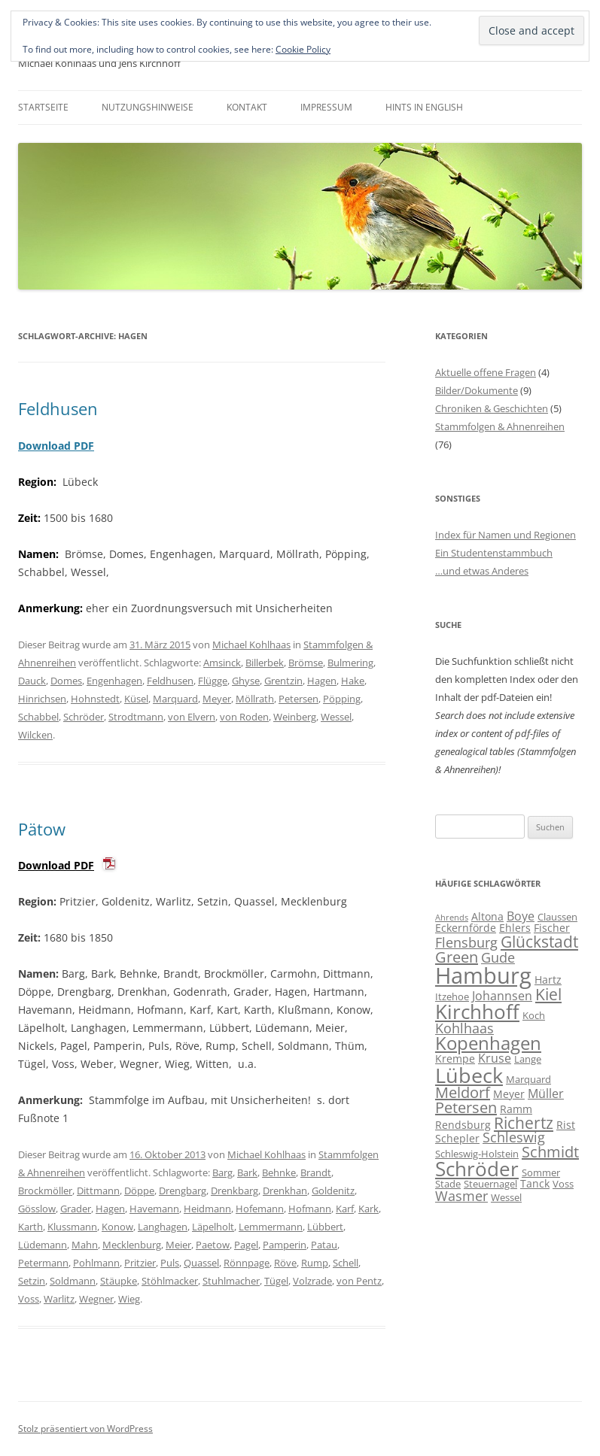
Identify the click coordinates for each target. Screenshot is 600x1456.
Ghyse (246, 680)
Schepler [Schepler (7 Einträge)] (457, 1138)
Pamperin (284, 1244)
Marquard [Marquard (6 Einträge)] (528, 1079)
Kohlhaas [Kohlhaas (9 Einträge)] (464, 1028)
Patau (324, 1244)
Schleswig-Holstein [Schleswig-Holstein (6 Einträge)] (477, 1153)
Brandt (315, 1172)
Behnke (279, 1172)
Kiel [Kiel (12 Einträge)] (548, 994)
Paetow (213, 1244)
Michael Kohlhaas (251, 644)
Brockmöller (45, 1190)
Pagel (246, 1244)
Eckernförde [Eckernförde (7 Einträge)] (465, 928)
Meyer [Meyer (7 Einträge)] (509, 1094)
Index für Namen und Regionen (505, 534)
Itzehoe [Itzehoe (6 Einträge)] (452, 996)
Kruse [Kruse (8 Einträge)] (494, 1058)
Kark (368, 1208)
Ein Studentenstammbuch (494, 553)
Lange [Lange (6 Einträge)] (527, 1059)
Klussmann (72, 1226)
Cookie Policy (303, 49)
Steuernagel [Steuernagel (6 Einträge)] (490, 1184)
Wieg (129, 1299)
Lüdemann (42, 1244)
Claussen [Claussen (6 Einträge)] (557, 917)
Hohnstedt (95, 698)
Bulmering (350, 662)
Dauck (32, 680)
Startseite (43, 107)
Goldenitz (333, 1190)
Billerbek (264, 662)
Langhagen (162, 1226)
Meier (178, 1244)
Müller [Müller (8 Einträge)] (546, 1093)
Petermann (43, 1262)
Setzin (31, 1281)
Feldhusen (58, 408)
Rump (314, 1262)
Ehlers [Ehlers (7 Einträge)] (515, 928)
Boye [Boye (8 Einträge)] (521, 916)
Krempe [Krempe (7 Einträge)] (455, 1058)
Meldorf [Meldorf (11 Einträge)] (462, 1092)
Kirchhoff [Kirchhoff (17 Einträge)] (477, 1012)
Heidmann (207, 1208)
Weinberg (294, 716)
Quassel (201, 1262)
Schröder (83, 716)
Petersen (298, 698)
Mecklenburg (131, 1244)
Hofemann (260, 1208)
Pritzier (140, 1262)
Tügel (276, 1281)
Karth (30, 1226)
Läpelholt (213, 1226)
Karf (345, 1208)
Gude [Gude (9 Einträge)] (498, 957)
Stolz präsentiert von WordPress (85, 1428)
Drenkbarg (234, 1190)
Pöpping (342, 698)
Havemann (154, 1208)
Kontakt (247, 107)
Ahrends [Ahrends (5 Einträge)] (451, 917)
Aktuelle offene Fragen (485, 372)
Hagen (322, 680)
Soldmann (73, 1281)
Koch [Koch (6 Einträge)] (533, 1015)
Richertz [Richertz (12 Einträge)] (523, 1122)
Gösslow (37, 1208)
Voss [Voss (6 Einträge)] (563, 1184)
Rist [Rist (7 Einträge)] (565, 1125)
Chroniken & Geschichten (491, 408)
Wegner (96, 1299)
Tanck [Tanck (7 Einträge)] (535, 1183)
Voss (28, 1299)
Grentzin (283, 680)
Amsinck (222, 662)
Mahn (85, 1244)
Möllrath (255, 698)
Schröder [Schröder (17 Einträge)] (477, 1169)
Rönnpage (247, 1262)
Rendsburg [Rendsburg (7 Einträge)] (463, 1125)
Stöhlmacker (170, 1281)
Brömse (305, 662)
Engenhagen (114, 680)
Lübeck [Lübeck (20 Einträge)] (469, 1075)
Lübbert (325, 1226)
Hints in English (424, 107)
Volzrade (312, 1281)
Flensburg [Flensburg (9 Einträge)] (466, 942)
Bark (247, 1172)
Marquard (175, 698)
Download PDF (56, 445)
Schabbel (38, 716)
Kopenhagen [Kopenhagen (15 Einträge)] (488, 1043)
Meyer (217, 698)
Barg (222, 1172)
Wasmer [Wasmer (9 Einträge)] (461, 1196)
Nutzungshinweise (147, 107)
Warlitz (59, 1299)
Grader (75, 1208)
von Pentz (359, 1281)
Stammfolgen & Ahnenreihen (500, 426)
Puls (169, 1262)
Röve (285, 1262)
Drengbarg (182, 1190)
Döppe (139, 1190)
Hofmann (309, 1208)
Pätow (41, 828)
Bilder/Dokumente (476, 390)
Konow (117, 1226)
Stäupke (118, 1281)
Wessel (336, 716)
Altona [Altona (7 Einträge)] (487, 916)
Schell (345, 1262)
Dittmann (98, 1190)
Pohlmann (96, 1262)
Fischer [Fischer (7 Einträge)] (552, 928)
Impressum (326, 107)
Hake (352, 680)
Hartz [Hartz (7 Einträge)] (548, 979)
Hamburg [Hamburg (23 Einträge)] (483, 975)
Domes (66, 680)
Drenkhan (285, 1190)
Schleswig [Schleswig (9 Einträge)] (514, 1137)
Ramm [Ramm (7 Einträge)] (516, 1109)
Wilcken (35, 735)
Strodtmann (135, 716)
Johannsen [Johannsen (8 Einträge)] (502, 995)
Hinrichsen (42, 698)
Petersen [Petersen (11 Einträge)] (466, 1107)
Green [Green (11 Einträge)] (456, 957)
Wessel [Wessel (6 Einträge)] (506, 1197)
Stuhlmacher (231, 1281)
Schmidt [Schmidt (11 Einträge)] (550, 1152)
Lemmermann (271, 1226)
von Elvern (191, 716)
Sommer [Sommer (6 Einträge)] (541, 1172)
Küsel (136, 698)
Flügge (212, 680)
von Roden (244, 716)
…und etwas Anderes (481, 571)
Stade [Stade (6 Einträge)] (448, 1184)
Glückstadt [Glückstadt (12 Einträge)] (539, 941)
